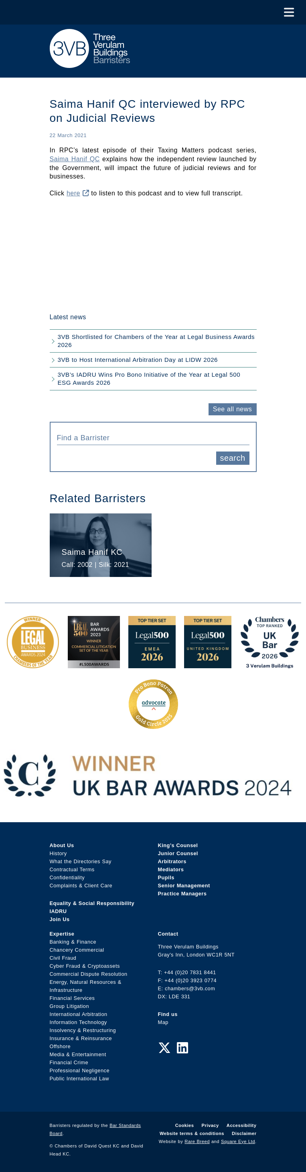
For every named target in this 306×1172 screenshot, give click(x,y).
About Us (62, 845)
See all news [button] (232, 409)
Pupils (166, 877)
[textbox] (150, 437)
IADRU (58, 911)
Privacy (210, 1125)
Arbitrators (172, 861)
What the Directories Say (81, 861)
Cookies (184, 1125)
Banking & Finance (73, 942)
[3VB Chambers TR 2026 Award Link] (269, 664)
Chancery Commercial (77, 950)
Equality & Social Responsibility (92, 903)
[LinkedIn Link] (182, 1048)
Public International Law (79, 1079)
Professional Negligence (80, 1070)
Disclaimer (244, 1133)
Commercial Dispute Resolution (89, 974)
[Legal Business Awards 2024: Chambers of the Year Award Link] (33, 664)
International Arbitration (78, 1014)
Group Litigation (69, 1006)
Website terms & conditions (192, 1133)
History (58, 853)
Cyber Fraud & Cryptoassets (85, 966)
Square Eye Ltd (238, 1141)
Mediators (171, 869)
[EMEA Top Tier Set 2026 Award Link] (152, 664)
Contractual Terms (72, 869)
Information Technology (78, 1022)
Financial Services (72, 998)
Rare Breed (197, 1141)
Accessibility (242, 1125)
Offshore (60, 1046)
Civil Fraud (63, 958)
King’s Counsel (178, 845)
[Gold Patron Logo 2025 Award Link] (153, 725)
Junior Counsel (178, 853)
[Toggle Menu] (289, 12)
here (78, 193)
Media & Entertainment (78, 1054)
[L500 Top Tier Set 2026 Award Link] (207, 664)
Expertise (62, 934)
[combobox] (153, 437)
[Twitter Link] (164, 1048)
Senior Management (184, 886)
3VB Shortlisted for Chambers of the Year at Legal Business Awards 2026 (156, 340)
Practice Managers (182, 894)
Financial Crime (69, 1062)
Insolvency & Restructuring (83, 1030)
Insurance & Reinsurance (81, 1038)
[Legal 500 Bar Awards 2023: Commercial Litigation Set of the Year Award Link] (94, 664)
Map (163, 1022)
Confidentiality (67, 877)
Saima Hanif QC (75, 159)
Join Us (60, 919)
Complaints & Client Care (81, 886)
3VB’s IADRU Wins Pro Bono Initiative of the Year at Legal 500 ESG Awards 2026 (149, 378)
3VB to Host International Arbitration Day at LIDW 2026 (138, 359)
